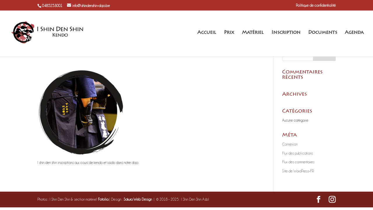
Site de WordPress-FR (298, 171)
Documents (322, 33)
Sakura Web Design (138, 199)
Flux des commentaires (298, 162)
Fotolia (103, 199)
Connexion (290, 144)
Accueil (206, 33)
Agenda (354, 33)
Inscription (285, 33)
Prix (229, 33)
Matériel (253, 33)
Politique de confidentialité (316, 5)
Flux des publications (297, 153)
